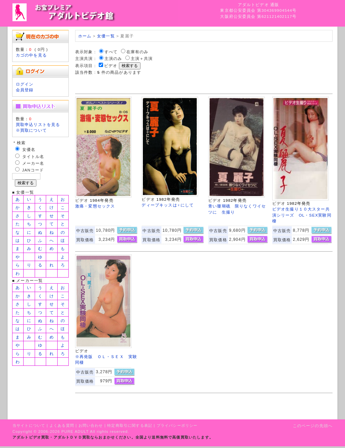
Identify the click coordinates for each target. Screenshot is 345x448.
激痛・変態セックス (95, 206)
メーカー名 (33, 163)
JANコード (33, 170)
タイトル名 (33, 156)
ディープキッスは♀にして (168, 205)
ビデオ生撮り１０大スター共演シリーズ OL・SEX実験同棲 (302, 215)
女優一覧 (106, 36)
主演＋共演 (142, 58)
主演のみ (113, 58)
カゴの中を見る (31, 55)
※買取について (31, 130)
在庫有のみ (137, 52)
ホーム (84, 36)
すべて (111, 52)
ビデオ (110, 65)
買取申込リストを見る (38, 124)
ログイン (25, 84)
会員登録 (25, 90)
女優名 (28, 149)
